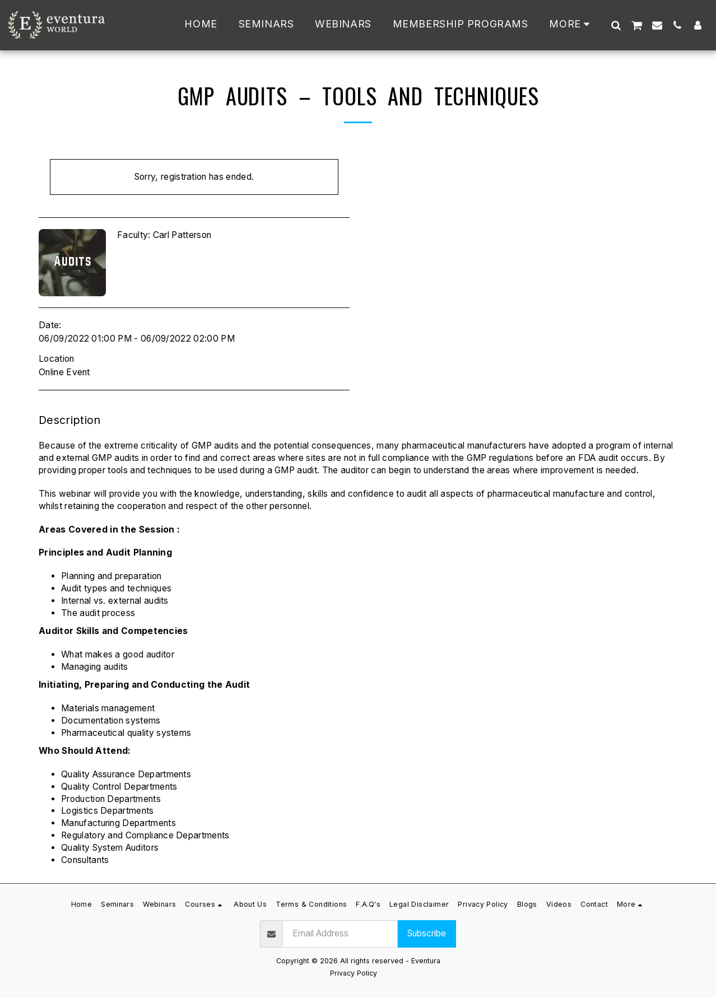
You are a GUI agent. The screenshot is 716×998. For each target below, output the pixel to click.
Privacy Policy (353, 973)
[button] (615, 25)
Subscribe (426, 933)
